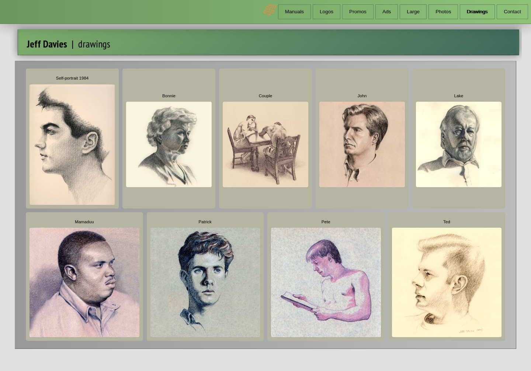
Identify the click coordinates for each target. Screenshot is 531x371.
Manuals (294, 11)
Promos (358, 11)
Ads (386, 11)
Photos (443, 11)
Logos (326, 11)
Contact (512, 11)
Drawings (477, 11)
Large (413, 11)
